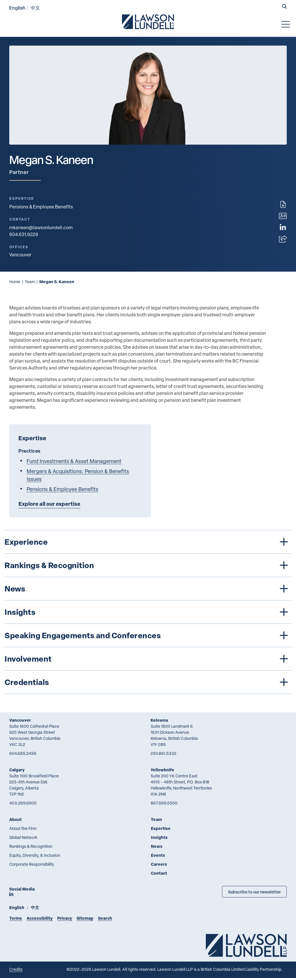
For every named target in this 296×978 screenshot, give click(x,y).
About (15, 819)
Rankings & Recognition (30, 846)
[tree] (148, 612)
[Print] (283, 204)
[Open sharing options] (283, 239)
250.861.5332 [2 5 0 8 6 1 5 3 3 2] (163, 753)
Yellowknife (162, 770)
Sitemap (85, 918)
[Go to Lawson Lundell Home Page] (148, 21)
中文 (35, 7)
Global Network (23, 837)
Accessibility (40, 918)
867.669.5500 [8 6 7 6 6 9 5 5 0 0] (164, 803)
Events (158, 855)
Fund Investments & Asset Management (74, 460)
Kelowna (159, 720)
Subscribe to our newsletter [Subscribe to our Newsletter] (254, 892)
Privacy (64, 918)
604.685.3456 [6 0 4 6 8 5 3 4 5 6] (22, 753)
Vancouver (20, 720)
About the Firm (22, 828)
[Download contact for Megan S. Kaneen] (283, 215)
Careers (159, 864)
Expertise (161, 828)
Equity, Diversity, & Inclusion (34, 855)
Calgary (17, 770)
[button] (284, 6)
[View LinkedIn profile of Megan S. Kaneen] (283, 227)
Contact (159, 873)
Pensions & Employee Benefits (41, 207)
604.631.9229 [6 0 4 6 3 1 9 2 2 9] (23, 234)
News (156, 846)
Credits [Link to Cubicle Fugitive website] (16, 969)
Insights (159, 837)
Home (14, 281)
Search (105, 918)
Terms (15, 918)
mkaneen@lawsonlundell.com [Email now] (41, 227)
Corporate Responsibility (31, 864)
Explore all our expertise (49, 503)
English (17, 7)
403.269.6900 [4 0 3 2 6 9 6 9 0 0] (23, 803)
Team (30, 281)
